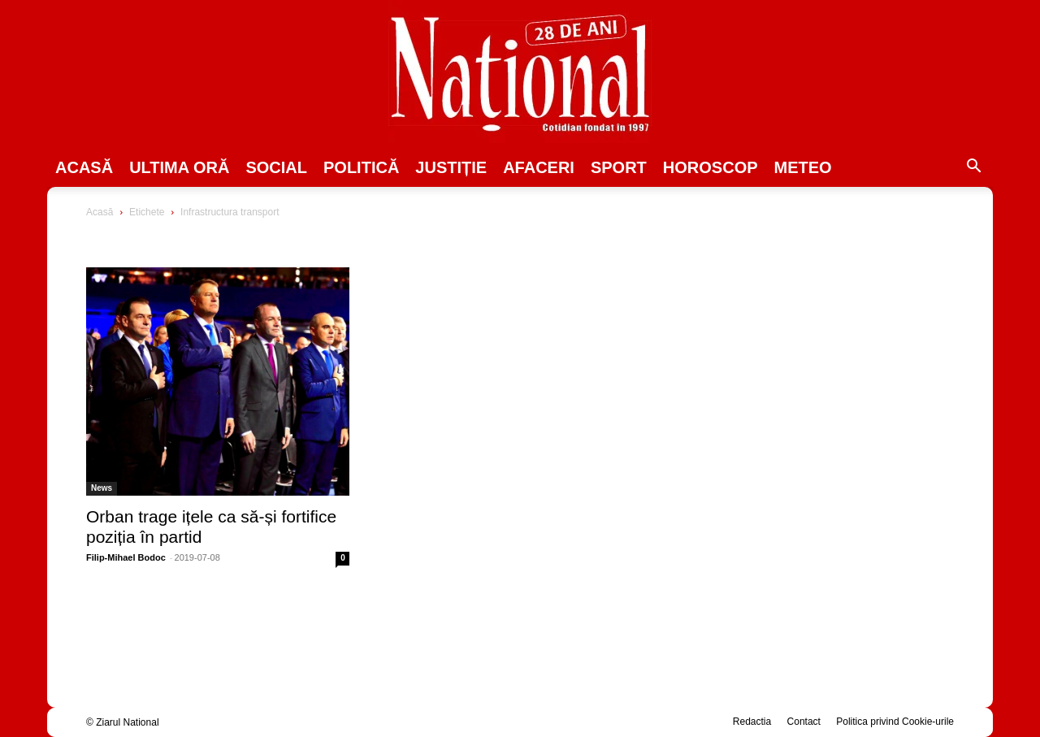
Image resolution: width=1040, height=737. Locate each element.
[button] (973, 168)
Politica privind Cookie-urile (895, 721)
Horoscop (710, 167)
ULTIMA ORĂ (179, 167)
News (101, 487)
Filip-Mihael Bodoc (126, 557)
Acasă (84, 167)
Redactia (752, 721)
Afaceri (538, 167)
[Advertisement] (822, 329)
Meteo (803, 167)
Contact (804, 721)
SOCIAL (276, 167)
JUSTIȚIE (451, 167)
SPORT (619, 167)
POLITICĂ (361, 167)
